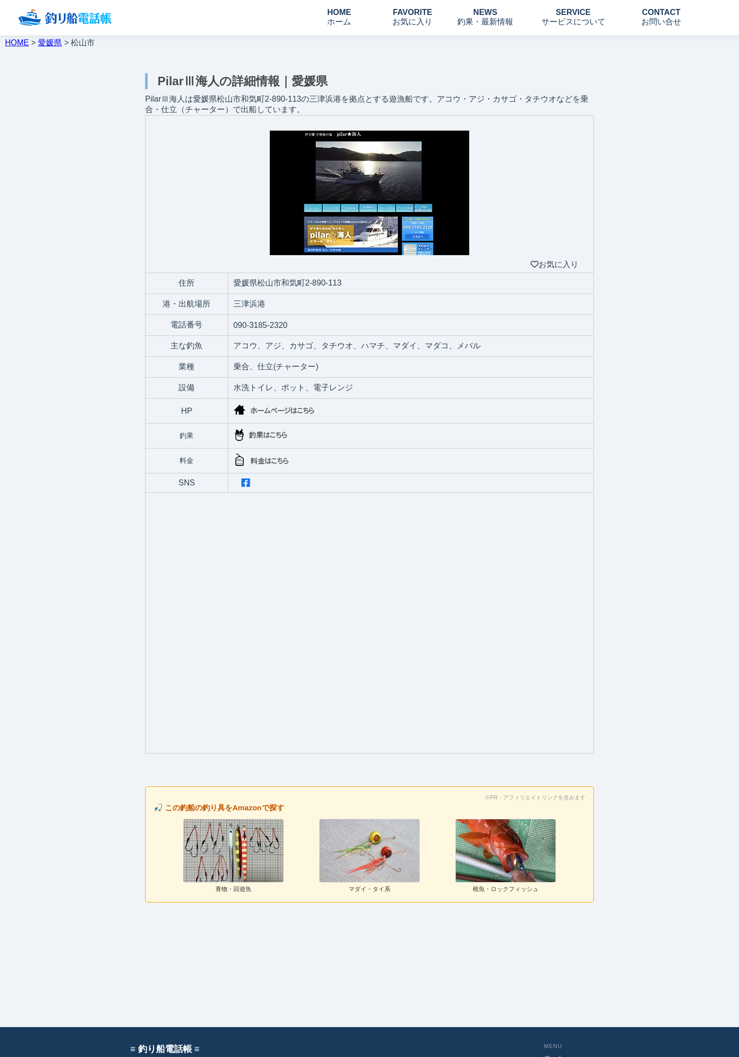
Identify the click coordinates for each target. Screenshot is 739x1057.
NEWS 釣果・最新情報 (485, 17)
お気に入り (554, 264)
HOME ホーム (339, 17)
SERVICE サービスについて (573, 17)
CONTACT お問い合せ (661, 17)
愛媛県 (50, 42)
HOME (17, 42)
